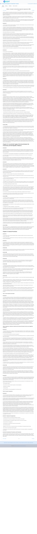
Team (8, 442)
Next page (33, 10)
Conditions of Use (19, 445)
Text (3, 5)
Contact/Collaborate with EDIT (23, 442)
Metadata (10, 5)
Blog (28, 442)
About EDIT (5, 442)
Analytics (35, 3)
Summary (6, 5)
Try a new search (30, 3)
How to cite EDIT (16, 442)
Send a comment (15, 5)
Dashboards (31, 442)
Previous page (4, 10)
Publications (11, 442)
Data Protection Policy (23, 445)
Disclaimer (15, 445)
